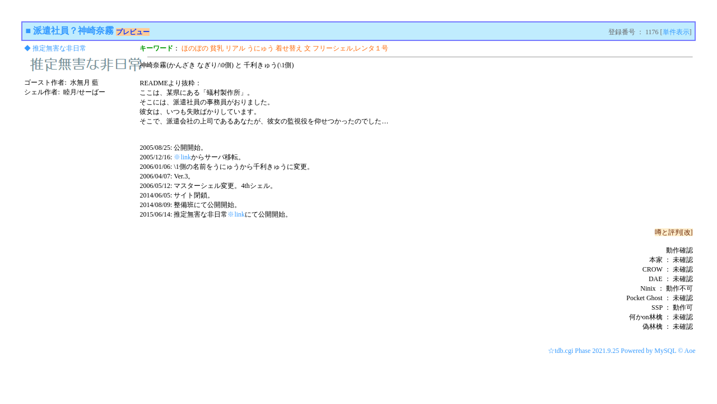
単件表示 (676, 32)
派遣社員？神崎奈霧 (73, 30)
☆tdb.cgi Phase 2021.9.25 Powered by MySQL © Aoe (621, 351)
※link (182, 157)
